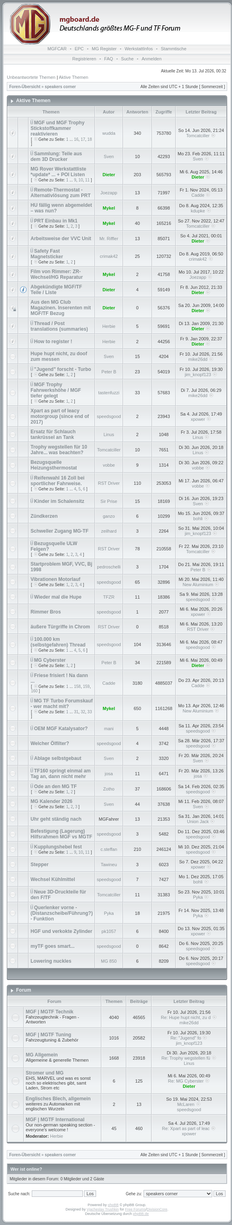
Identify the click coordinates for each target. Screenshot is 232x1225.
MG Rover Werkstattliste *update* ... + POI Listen (58, 171)
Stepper (40, 864)
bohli (198, 518)
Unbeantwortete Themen (31, 77)
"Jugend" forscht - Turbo (62, 369)
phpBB (113, 1205)
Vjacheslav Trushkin (103, 1209)
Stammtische (174, 48)
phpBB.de (141, 1214)
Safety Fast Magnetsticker (47, 253)
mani (109, 728)
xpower (198, 419)
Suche (127, 58)
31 (76, 712)
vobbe (109, 465)
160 (34, 691)
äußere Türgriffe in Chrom (60, 627)
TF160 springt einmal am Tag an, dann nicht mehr (61, 773)
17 (83, 139)
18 (89, 139)
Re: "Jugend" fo (188, 1038)
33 (89, 712)
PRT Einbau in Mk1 (56, 221)
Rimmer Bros (46, 612)
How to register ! (53, 341)
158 (77, 686)
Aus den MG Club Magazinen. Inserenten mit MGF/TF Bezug (61, 307)
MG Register (104, 48)
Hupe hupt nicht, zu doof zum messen (59, 356)
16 (76, 139)
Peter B (108, 371)
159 (86, 686)
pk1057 (109, 931)
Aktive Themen (73, 77)
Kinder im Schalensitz (59, 501)
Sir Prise (109, 501)
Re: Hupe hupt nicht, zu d (189, 1017)
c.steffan (109, 849)
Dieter (109, 174)
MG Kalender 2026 (51, 801)
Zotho (109, 788)
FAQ (108, 58)
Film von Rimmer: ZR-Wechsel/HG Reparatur (57, 274)
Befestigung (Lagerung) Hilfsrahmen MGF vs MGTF (61, 834)
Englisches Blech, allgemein (58, 1098)
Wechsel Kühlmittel (53, 879)
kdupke (198, 210)
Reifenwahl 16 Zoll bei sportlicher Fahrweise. (57, 480)
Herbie (108, 326)
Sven (109, 156)
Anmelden (152, 58)
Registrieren (84, 58)
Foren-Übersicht (24, 86)
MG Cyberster (50, 660)
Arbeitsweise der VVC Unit (61, 238)
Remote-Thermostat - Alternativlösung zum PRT (60, 192)
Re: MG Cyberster (189, 1081)
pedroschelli (109, 566)
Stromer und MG (45, 1073)
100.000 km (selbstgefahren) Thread (58, 642)
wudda (108, 133)
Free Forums (135, 1209)
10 (80, 180)
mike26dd (197, 359)
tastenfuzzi (108, 392)
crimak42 (109, 256)
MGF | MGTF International (55, 1119)
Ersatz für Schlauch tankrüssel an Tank (53, 434)
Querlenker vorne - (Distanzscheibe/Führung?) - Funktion (62, 913)
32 (83, 712)
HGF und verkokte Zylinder (61, 931)
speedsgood (109, 416)
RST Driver (109, 483)
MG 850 (109, 961)
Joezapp (109, 192)
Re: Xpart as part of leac (189, 1128)
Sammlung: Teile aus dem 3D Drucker (56, 156)
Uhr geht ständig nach (56, 819)
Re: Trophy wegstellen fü (189, 1058)
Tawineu (109, 864)
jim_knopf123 (198, 374)
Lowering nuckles (51, 961)
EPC (79, 48)
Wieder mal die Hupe (58, 597)
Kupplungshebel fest (58, 847)
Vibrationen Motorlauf (55, 579)
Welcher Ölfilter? (50, 743)
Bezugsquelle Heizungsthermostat (54, 465)
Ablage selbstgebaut (57, 758)
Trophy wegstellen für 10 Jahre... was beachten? (59, 449)
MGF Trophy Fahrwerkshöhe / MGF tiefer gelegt (56, 390)
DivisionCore (157, 1209)
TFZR (109, 597)
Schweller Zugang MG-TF (59, 531)
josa (109, 773)
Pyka (198, 897)
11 (87, 180)
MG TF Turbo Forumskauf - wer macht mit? (62, 703)
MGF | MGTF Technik (49, 1012)
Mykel (109, 208)
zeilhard (109, 531)
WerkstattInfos (139, 48)
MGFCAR (57, 48)
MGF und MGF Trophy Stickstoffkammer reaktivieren (57, 128)
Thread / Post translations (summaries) (59, 326)
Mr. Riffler (108, 238)
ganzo (109, 516)
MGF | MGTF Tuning (48, 1035)
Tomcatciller (197, 135)
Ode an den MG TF (55, 786)
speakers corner (60, 86)
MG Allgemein (42, 1055)
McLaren (189, 1104)
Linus (109, 434)
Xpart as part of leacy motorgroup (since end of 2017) (60, 416)
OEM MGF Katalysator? (61, 728)
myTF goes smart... (52, 946)
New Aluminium (198, 584)
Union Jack (198, 821)
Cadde (197, 195)
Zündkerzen (44, 516)
